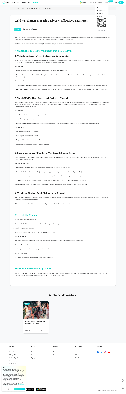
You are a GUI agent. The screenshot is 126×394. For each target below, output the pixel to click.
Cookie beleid (12, 363)
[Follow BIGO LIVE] (123, 384)
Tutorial (27, 303)
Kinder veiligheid (13, 358)
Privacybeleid (12, 355)
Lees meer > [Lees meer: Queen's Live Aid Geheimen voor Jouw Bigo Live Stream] (44, 331)
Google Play (102, 16)
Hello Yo (77, 355)
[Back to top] (123, 388)
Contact (33, 355)
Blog (54, 355)
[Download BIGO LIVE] (123, 380)
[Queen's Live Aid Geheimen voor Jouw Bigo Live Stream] (36, 310)
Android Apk (102, 10)
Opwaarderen (108, 2)
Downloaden (56, 352)
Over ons (33, 352)
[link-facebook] (98, 352)
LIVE (29, 2)
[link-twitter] (101, 352)
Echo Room (78, 358)
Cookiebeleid (8, 386)
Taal (116, 2)
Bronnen (35, 2)
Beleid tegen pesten (14, 361)
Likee (76, 352)
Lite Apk (101, 13)
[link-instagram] (105, 352)
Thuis (18, 2)
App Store (101, 7)
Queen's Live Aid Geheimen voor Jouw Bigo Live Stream (35, 322)
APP (99, 2)
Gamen (24, 2)
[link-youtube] (109, 352)
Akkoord (11, 352)
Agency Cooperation (36, 358)
